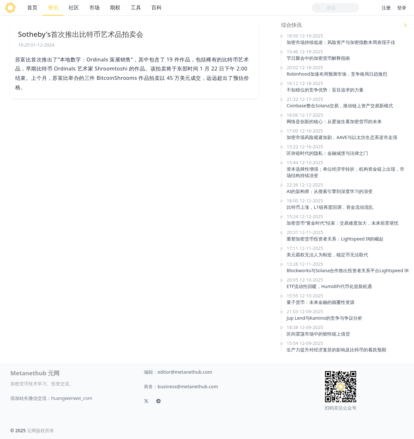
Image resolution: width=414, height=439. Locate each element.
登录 (401, 8)
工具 (136, 7)
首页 (32, 7)
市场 (94, 7)
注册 (386, 8)
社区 (74, 7)
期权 (115, 7)
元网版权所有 (40, 430)
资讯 (53, 7)
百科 (156, 7)
